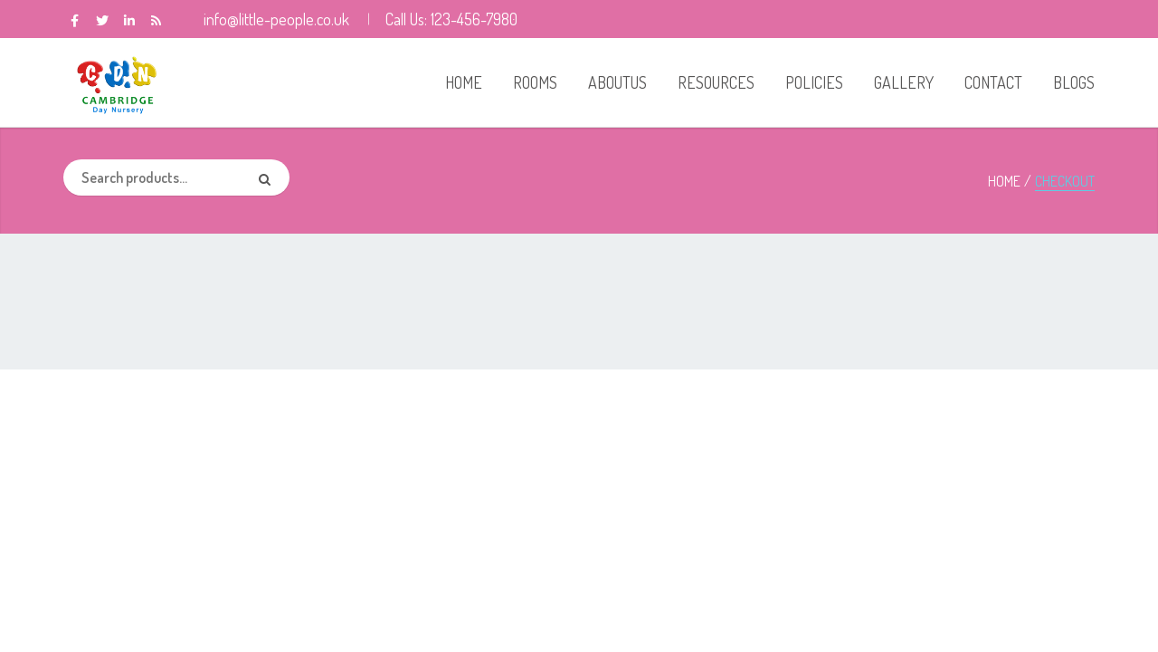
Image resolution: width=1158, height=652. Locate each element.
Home (1004, 181)
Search (271, 177)
